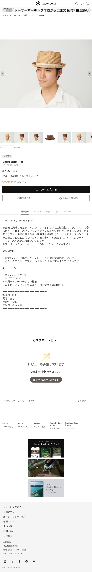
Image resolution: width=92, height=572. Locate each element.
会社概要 (7, 536)
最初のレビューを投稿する (46, 380)
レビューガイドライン (12, 553)
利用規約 (7, 542)
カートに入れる (48, 189)
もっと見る (82, 401)
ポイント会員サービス (14, 517)
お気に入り (82, 4)
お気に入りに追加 (70, 198)
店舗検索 (7, 526)
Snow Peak (46, 3)
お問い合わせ (10, 531)
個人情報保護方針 (10, 546)
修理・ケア (9, 521)
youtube (33, 561)
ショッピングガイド (13, 507)
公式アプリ (9, 512)
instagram (4, 561)
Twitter (12, 561)
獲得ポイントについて (29, 176)
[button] (89, 74)
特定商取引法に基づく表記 (14, 550)
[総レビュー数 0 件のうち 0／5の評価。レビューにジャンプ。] (15, 182)
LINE (26, 561)
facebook (19, 561)
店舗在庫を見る (23, 198)
